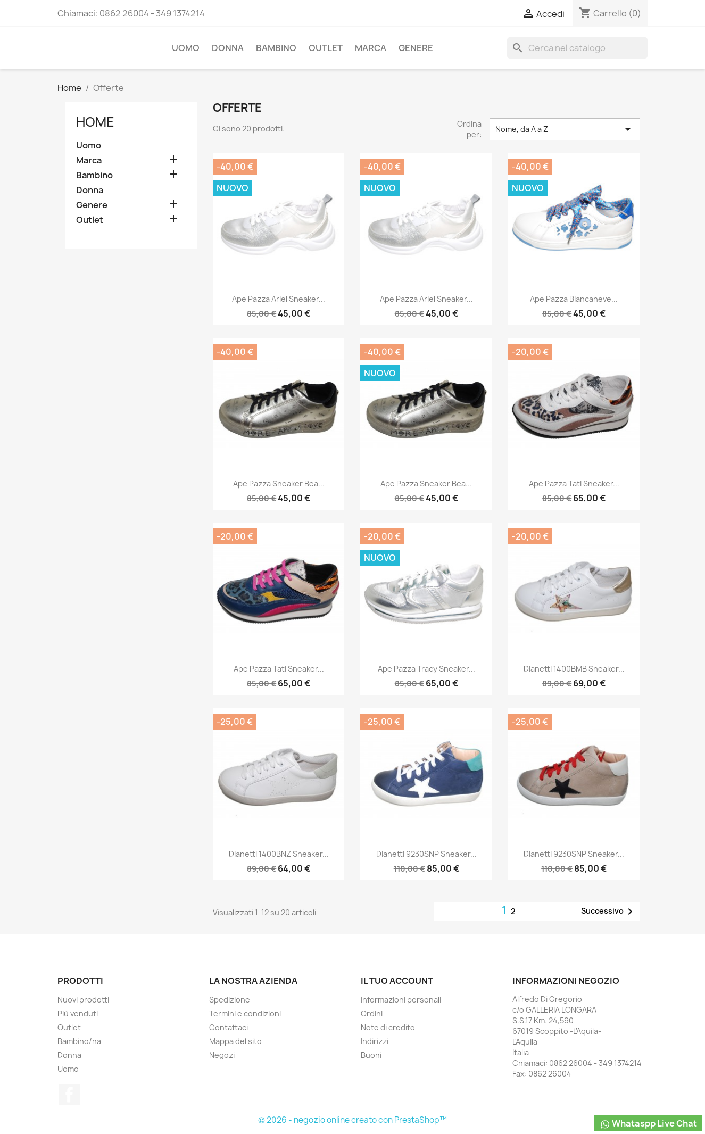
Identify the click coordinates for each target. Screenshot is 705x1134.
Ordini (372, 1013)
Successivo (608, 911)
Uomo (186, 48)
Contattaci (228, 1027)
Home (95, 122)
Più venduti (77, 1013)
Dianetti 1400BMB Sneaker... (574, 669)
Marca (370, 48)
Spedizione (229, 1000)
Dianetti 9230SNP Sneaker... (426, 854)
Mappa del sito (235, 1041)
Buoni (371, 1055)
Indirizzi (374, 1041)
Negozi (222, 1055)
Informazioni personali (401, 1000)
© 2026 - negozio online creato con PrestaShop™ (352, 1119)
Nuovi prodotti (83, 1000)
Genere (416, 48)
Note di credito (388, 1027)
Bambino (276, 48)
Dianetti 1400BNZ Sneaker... (279, 854)
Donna (228, 48)
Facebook (69, 1094)
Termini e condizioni (245, 1013)
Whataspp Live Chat (648, 1124)
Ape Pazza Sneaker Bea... (279, 483)
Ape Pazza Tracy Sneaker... (426, 669)
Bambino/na (79, 1041)
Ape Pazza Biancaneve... (574, 299)
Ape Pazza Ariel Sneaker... (278, 299)
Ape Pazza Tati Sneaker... (574, 483)
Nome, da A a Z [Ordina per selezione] (564, 129)
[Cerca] (577, 48)
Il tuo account (397, 981)
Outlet (326, 48)
